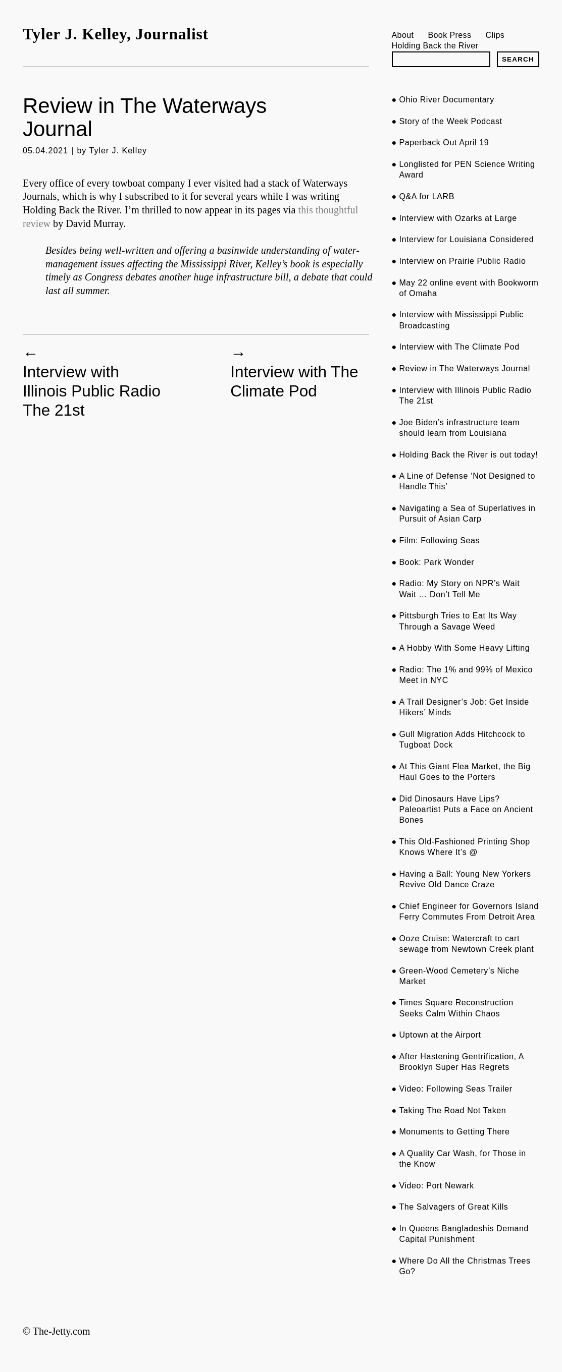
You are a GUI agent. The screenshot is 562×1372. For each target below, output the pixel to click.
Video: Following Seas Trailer (455, 1088)
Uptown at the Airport (440, 1035)
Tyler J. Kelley (118, 150)
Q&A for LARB (426, 196)
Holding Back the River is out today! (468, 454)
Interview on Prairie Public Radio (462, 261)
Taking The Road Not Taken (452, 1110)
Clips (495, 34)
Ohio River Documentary (446, 99)
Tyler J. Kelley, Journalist (116, 34)
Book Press (449, 34)
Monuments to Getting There (454, 1131)
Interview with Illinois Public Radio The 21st (92, 391)
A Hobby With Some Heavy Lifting (464, 648)
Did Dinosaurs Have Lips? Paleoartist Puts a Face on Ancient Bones (466, 809)
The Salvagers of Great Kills (453, 1207)
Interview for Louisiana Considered (466, 239)
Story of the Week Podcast (450, 121)
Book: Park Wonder (436, 562)
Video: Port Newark (436, 1185)
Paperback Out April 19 (444, 142)
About (403, 34)
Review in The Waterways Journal (464, 368)
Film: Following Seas (439, 540)
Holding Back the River (435, 45)
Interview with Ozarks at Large (458, 218)
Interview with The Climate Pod (294, 381)
